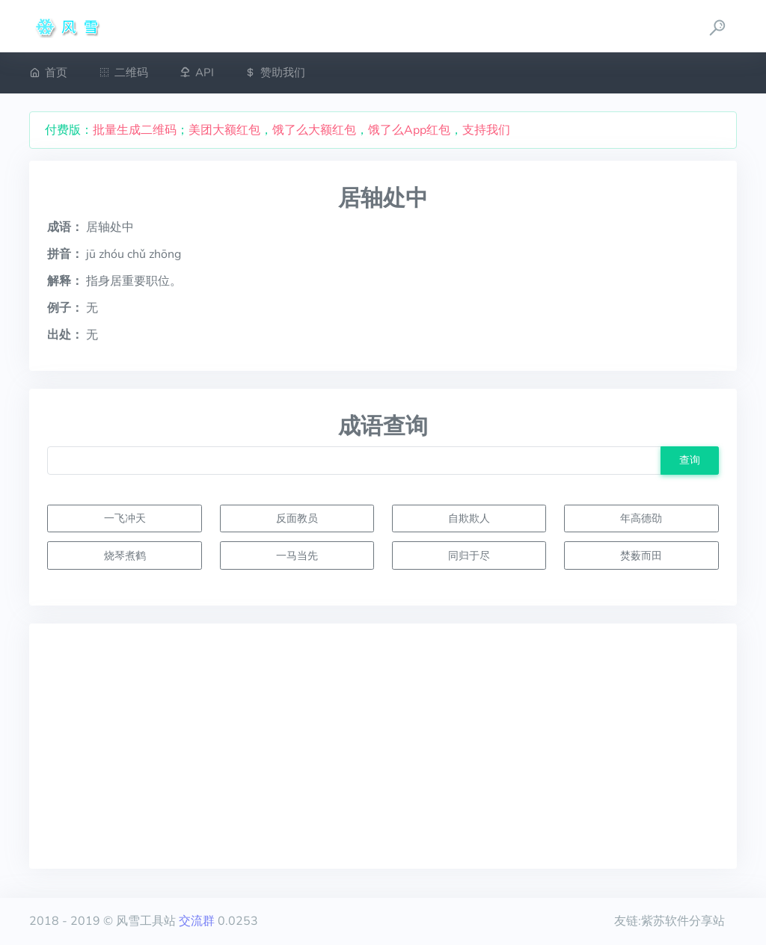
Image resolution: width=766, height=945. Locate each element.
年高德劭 (641, 518)
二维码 (123, 72)
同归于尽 (469, 555)
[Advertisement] (382, 746)
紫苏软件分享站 (683, 921)
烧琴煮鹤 (125, 555)
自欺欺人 (469, 518)
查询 (689, 459)
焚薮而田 (641, 555)
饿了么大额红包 (314, 130)
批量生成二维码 (135, 130)
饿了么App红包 (409, 130)
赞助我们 (275, 72)
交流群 (197, 921)
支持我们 (486, 130)
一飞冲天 (125, 518)
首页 (48, 72)
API (197, 72)
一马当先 (297, 555)
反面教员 (297, 518)
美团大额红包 (224, 130)
